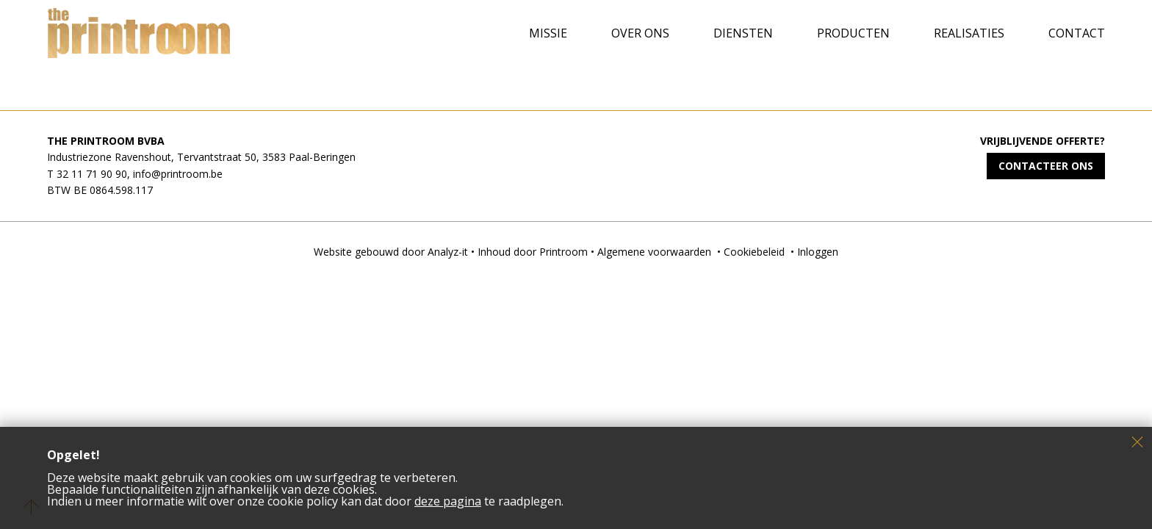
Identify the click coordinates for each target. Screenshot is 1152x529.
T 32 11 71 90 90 (87, 174)
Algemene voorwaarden (654, 252)
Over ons (640, 33)
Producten (853, 33)
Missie (548, 33)
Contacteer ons (1045, 166)
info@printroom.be (178, 174)
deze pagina (447, 501)
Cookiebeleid (754, 252)
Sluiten (1137, 441)
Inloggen (817, 252)
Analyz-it (448, 252)
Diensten (743, 33)
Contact (1076, 33)
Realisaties (969, 33)
